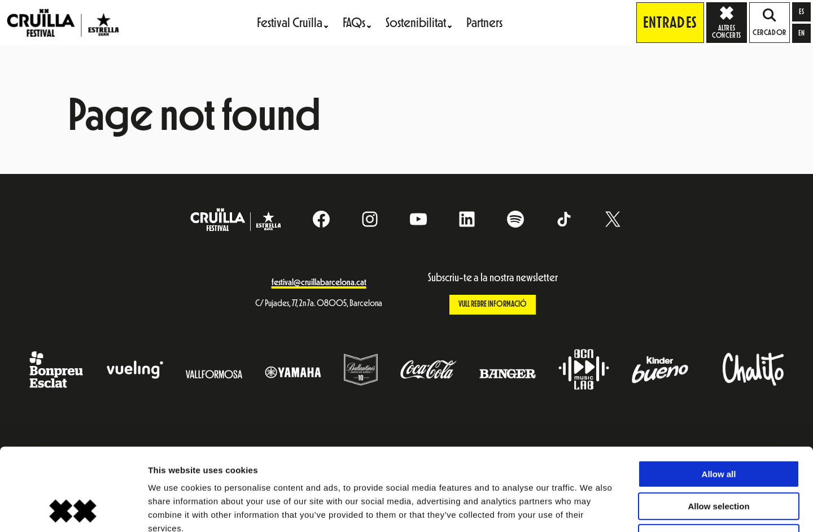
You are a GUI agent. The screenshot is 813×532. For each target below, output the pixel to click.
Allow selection (718, 429)
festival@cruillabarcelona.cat (319, 282)
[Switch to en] (801, 33)
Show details (592, 509)
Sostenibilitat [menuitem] (416, 22)
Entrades (670, 22)
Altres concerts (729, 22)
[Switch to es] (801, 11)
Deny (719, 460)
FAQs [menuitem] (354, 22)
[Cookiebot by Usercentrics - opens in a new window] (73, 510)
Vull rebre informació (492, 304)
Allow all (719, 397)
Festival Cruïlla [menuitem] (289, 22)
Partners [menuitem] (484, 22)
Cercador (769, 22)
